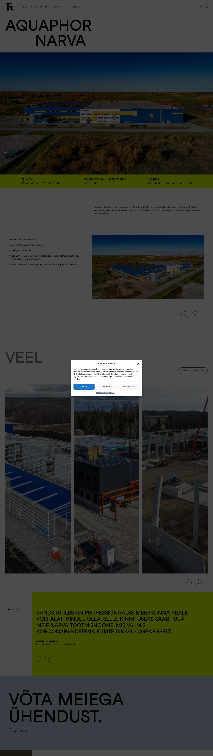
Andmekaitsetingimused (105, 393)
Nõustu (84, 386)
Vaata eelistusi (129, 386)
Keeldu (106, 386)
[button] (138, 363)
